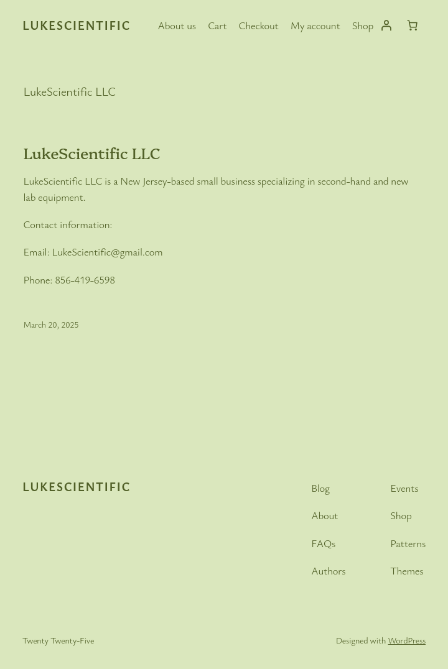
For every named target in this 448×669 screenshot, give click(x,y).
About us (177, 25)
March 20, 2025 (51, 324)
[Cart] (412, 25)
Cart (217, 25)
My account (315, 25)
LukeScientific (76, 25)
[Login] (386, 25)
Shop (362, 25)
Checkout (259, 25)
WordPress (407, 640)
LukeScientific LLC (92, 152)
